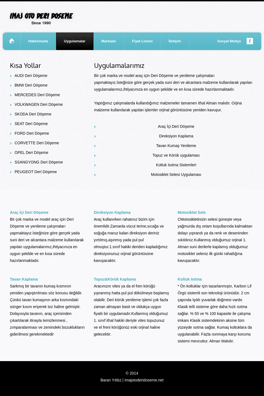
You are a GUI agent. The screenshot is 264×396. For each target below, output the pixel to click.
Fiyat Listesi (142, 41)
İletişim (175, 41)
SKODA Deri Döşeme (33, 114)
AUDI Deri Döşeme (31, 75)
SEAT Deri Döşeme (31, 123)
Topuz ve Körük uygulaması (176, 155)
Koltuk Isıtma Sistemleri (176, 165)
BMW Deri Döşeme (31, 85)
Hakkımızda (38, 41)
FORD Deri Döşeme (32, 133)
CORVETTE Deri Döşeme (37, 143)
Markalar (108, 41)
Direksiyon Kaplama (176, 136)
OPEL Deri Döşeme (31, 152)
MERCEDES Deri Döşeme (37, 95)
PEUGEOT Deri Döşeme (36, 172)
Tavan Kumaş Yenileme (176, 145)
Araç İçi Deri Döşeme (176, 126)
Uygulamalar (75, 41)
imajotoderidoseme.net (144, 380)
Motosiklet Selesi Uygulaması (176, 174)
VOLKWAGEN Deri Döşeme (39, 104)
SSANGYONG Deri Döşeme (39, 162)
